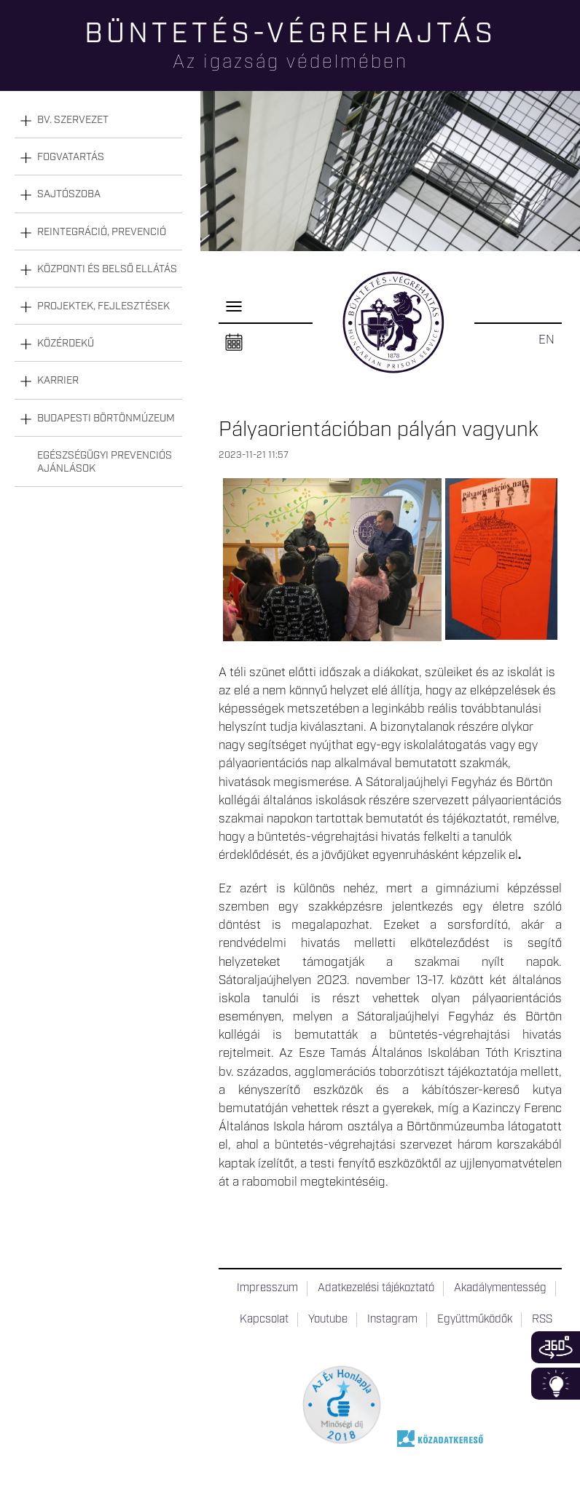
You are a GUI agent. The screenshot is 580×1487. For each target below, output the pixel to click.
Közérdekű (65, 343)
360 (555, 1347)
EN (546, 340)
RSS (542, 1319)
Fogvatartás (70, 157)
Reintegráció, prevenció (101, 232)
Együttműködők (474, 1319)
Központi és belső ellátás (107, 269)
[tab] (98, 120)
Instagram (392, 1319)
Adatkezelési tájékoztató (376, 1288)
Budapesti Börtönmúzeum (106, 418)
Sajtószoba (69, 194)
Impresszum (267, 1288)
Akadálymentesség (500, 1288)
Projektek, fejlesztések (103, 306)
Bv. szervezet (73, 120)
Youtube (328, 1319)
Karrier (58, 380)
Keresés (569, 62)
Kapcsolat (264, 1319)
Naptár (234, 342)
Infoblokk (555, 1384)
